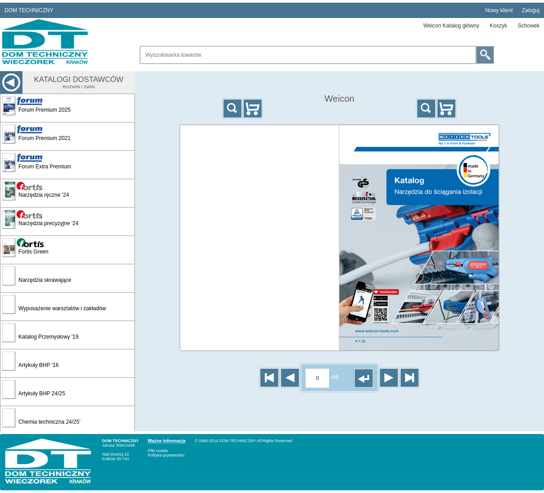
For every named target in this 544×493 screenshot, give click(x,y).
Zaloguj (531, 10)
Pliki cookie (158, 450)
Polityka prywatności (166, 455)
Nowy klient (499, 10)
